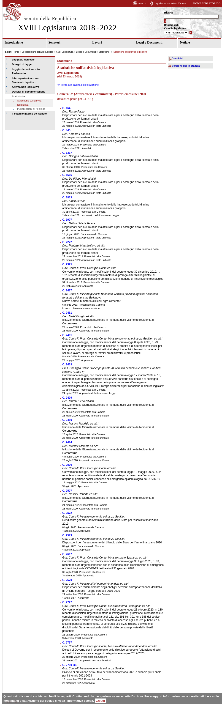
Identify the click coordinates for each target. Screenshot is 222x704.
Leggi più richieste (23, 59)
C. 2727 (67, 602)
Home (16, 52)
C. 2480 (67, 420)
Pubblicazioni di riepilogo (31, 108)
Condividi (177, 58)
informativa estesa (80, 700)
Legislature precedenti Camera (170, 3)
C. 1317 (67, 152)
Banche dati (171, 25)
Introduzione (14, 42)
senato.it (142, 3)
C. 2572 (67, 513)
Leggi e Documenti (149, 42)
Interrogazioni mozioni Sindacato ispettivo (25, 80)
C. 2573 (67, 535)
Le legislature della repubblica (37, 52)
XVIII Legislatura (64, 52)
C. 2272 (67, 242)
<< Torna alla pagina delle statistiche (78, 84)
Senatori (54, 42)
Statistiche (103, 52)
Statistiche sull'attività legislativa (29, 102)
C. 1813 (67, 197)
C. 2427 (67, 290)
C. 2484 (67, 442)
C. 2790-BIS (69, 665)
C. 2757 (67, 642)
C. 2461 (67, 335)
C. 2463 (67, 364)
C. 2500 (67, 464)
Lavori (97, 42)
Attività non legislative (25, 86)
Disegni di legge (22, 64)
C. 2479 (67, 397)
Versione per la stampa (186, 65)
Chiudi (100, 700)
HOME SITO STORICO (206, 3)
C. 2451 (67, 312)
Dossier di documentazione (28, 91)
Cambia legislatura (175, 28)
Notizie (185, 42)
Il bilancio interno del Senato (29, 113)
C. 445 (66, 130)
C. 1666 (67, 175)
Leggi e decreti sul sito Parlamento (26, 71)
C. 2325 (67, 264)
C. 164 (66, 108)
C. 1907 (67, 219)
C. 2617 (67, 554)
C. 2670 (67, 580)
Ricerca (168, 12)
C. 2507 (67, 490)
